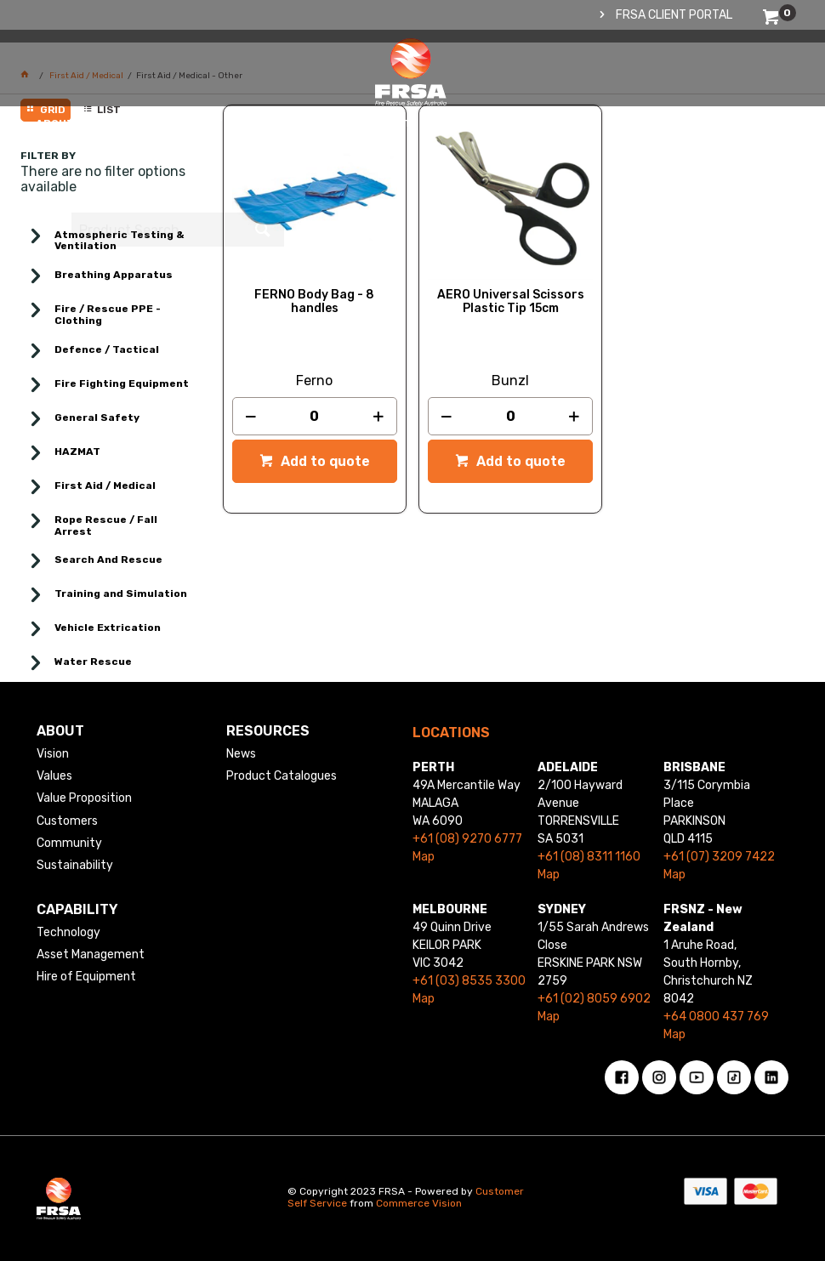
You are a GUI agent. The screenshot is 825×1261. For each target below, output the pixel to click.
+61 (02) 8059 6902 (594, 998)
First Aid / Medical (105, 485)
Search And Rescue (108, 559)
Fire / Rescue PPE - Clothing (107, 315)
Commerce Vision (419, 1203)
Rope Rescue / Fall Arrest (105, 525)
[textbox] (681, 89)
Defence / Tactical (106, 349)
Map (423, 856)
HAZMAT (77, 451)
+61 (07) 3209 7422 (719, 856)
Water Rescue (93, 661)
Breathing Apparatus (113, 275)
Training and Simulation (120, 593)
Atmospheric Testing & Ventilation (119, 241)
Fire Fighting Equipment (121, 383)
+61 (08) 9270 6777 (467, 839)
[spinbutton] (315, 416)
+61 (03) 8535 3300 (469, 981)
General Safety (96, 417)
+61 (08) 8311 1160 (589, 856)
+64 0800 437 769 (716, 1016)
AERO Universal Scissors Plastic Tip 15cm (510, 301)
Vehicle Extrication (107, 627)
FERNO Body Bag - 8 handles (314, 301)
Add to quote (323, 461)
